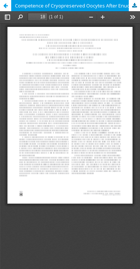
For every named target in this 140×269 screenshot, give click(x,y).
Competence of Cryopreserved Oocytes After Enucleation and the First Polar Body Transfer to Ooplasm (77, 5)
